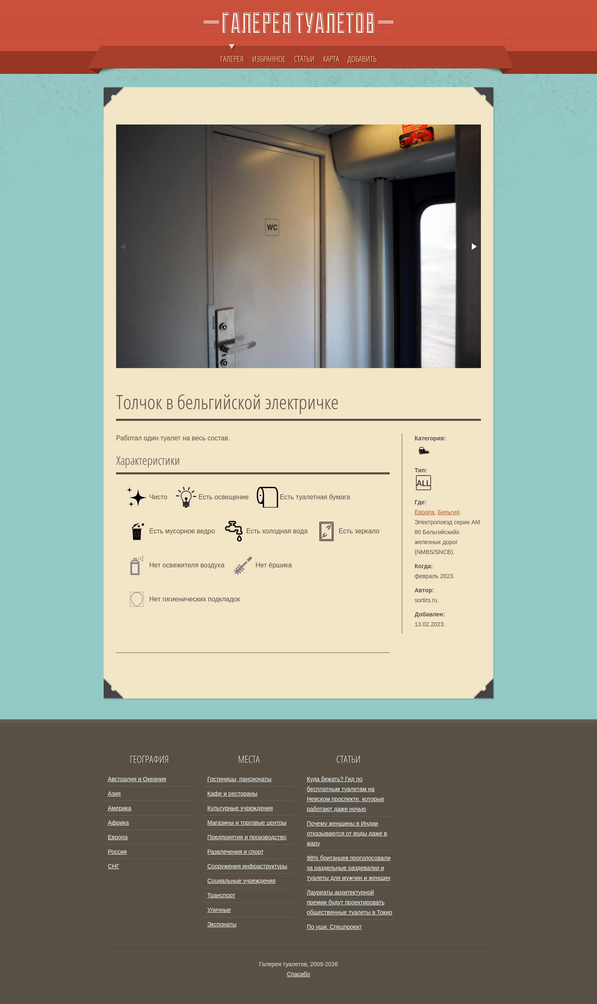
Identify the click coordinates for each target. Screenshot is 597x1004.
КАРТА (331, 58)
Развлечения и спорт (235, 851)
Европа (424, 512)
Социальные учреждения (241, 880)
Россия (117, 851)
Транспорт (221, 895)
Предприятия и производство (246, 837)
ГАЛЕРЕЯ (232, 55)
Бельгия (448, 512)
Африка (118, 822)
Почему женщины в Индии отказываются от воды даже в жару (347, 833)
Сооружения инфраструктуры (247, 866)
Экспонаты (221, 924)
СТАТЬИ (304, 58)
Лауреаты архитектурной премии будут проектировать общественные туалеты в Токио (349, 902)
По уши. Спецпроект (334, 926)
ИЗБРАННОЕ (269, 58)
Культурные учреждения (240, 808)
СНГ (113, 866)
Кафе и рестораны (232, 793)
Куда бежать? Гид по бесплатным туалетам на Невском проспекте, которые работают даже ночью (345, 794)
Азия (114, 793)
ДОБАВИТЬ (362, 58)
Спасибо (298, 974)
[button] (473, 246)
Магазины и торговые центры (246, 822)
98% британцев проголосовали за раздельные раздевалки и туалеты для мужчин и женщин (349, 868)
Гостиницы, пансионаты (239, 779)
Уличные (219, 909)
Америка (119, 808)
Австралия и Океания (137, 779)
